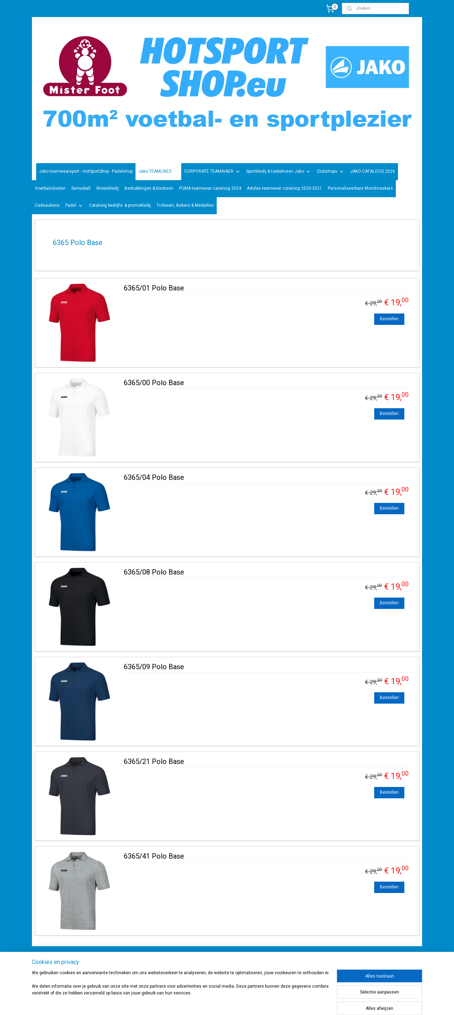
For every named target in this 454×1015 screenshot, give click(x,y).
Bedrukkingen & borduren (148, 188)
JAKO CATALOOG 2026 (372, 171)
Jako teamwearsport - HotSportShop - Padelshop (86, 171)
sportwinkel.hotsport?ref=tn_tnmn (220, 964)
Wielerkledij (107, 188)
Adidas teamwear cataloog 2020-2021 (284, 188)
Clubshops (330, 171)
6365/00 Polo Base (154, 382)
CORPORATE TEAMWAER (212, 171)
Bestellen (389, 318)
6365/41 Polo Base (154, 856)
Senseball (80, 188)
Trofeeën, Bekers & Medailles (185, 205)
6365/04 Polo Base (154, 477)
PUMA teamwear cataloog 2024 (210, 188)
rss (258, 1002)
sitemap (245, 1002)
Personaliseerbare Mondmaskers (360, 188)
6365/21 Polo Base (154, 761)
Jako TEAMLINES (158, 171)
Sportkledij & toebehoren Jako (278, 171)
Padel (74, 206)
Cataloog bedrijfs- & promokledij (120, 205)
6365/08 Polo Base (154, 572)
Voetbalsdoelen (50, 188)
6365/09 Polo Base (154, 666)
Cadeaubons (47, 205)
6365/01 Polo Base (154, 288)
